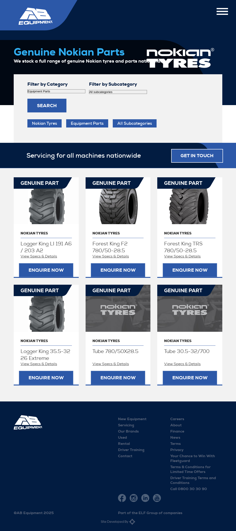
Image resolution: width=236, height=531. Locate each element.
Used (122, 437)
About (176, 424)
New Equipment (132, 418)
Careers (177, 418)
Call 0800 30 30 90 (188, 488)
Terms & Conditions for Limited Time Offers (190, 469)
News (175, 437)
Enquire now (46, 270)
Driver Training (131, 449)
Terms (175, 443)
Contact (125, 455)
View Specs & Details (39, 256)
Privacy (177, 449)
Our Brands (128, 430)
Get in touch (197, 155)
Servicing (126, 424)
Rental (124, 443)
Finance (177, 430)
